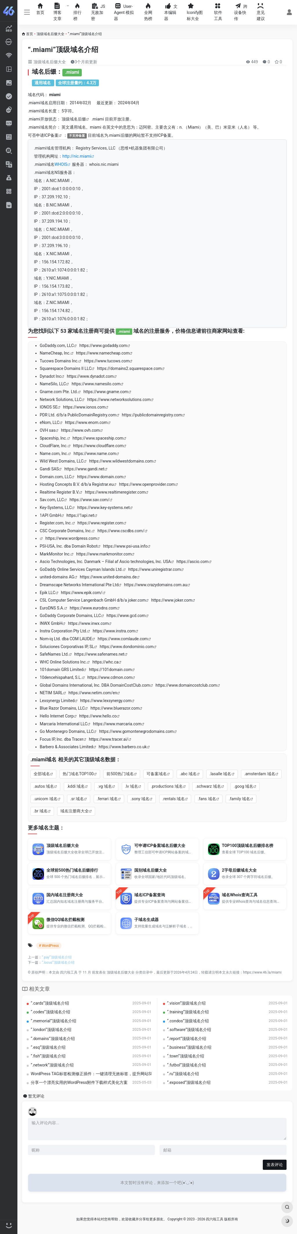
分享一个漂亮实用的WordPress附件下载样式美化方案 (79, 1082)
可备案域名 (156, 773)
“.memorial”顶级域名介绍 (53, 1021)
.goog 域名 (243, 786)
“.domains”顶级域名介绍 (53, 1038)
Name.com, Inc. (54, 453)
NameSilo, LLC (53, 384)
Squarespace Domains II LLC (65, 368)
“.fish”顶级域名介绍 (48, 1056)
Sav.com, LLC (52, 499)
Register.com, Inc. (56, 523)
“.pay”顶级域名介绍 (57, 957)
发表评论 (275, 1164)
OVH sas (47, 430)
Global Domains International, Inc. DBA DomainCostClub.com (95, 685)
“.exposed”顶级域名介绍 (189, 1082)
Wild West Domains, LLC (62, 461)
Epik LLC (47, 592)
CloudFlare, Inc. (54, 445)
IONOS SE (48, 407)
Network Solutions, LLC (61, 399)
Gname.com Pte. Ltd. (59, 391)
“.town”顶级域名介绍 (185, 1056)
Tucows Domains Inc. (59, 361)
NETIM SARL (51, 692)
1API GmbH (50, 515)
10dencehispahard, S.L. (61, 677)
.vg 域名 (104, 786)
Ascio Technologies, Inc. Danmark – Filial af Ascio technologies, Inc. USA (105, 561)
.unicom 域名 (45, 798)
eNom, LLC (49, 422)
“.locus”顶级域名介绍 (58, 962)
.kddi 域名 (76, 786)
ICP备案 (51, 135)
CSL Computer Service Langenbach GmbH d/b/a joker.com (93, 600)
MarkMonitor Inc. (55, 554)
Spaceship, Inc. (53, 438)
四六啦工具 (68, 972)
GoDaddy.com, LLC (57, 345)
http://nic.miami (76, 156)
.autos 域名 (44, 786)
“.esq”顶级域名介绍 (48, 1047)
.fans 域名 (207, 798)
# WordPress (49, 946)
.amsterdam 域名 (259, 773)
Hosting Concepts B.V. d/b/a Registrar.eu (76, 484)
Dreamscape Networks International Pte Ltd (79, 584)
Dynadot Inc (50, 376)
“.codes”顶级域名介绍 (50, 1012)
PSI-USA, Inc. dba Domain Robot (68, 546)
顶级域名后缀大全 (50, 34)
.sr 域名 (77, 798)
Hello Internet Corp (57, 716)
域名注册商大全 (74, 811)
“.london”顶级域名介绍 (51, 1029)
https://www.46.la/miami (262, 972)
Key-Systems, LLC (56, 507)
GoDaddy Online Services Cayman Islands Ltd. (81, 569)
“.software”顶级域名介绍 (189, 1029)
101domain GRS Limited (61, 669)
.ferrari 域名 (107, 798)
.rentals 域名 (173, 798)
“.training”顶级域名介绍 (188, 1012)
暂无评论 (36, 1096)
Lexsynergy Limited (57, 700)
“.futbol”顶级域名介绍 (186, 1065)
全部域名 (42, 773)
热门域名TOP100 (78, 773)
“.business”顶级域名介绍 (189, 1047)
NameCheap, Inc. (55, 353)
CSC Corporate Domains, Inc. (66, 530)
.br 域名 (41, 811)
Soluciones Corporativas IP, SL (67, 646)
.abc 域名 (188, 773)
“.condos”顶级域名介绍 (188, 1021)
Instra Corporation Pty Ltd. (63, 631)
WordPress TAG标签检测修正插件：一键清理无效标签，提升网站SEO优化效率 (101, 1073)
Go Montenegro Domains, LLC (66, 731)
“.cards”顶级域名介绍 (50, 1003)
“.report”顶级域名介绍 (186, 1038)
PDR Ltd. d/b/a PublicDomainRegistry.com (78, 415)
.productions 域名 (167, 786)
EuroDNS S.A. (52, 608)
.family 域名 (239, 798)
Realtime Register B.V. (59, 492)
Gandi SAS (49, 469)
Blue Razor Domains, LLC (62, 708)
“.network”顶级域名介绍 (52, 1065)
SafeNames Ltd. (54, 654)
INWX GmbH (51, 623)
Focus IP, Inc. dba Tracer (61, 739)
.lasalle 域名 (220, 773)
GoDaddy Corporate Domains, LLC (70, 615)
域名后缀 (78, 119)
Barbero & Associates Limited (66, 746)
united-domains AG (57, 577)
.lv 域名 (131, 786)
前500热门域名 (120, 773)
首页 (29, 34)
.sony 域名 (140, 798)
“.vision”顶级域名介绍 (186, 1003)
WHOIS (61, 164)
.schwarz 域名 (208, 786)
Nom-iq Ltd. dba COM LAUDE (66, 638)
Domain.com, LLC (55, 476)
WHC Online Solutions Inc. (63, 662)
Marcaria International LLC (63, 724)
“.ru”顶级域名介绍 (183, 1073)
